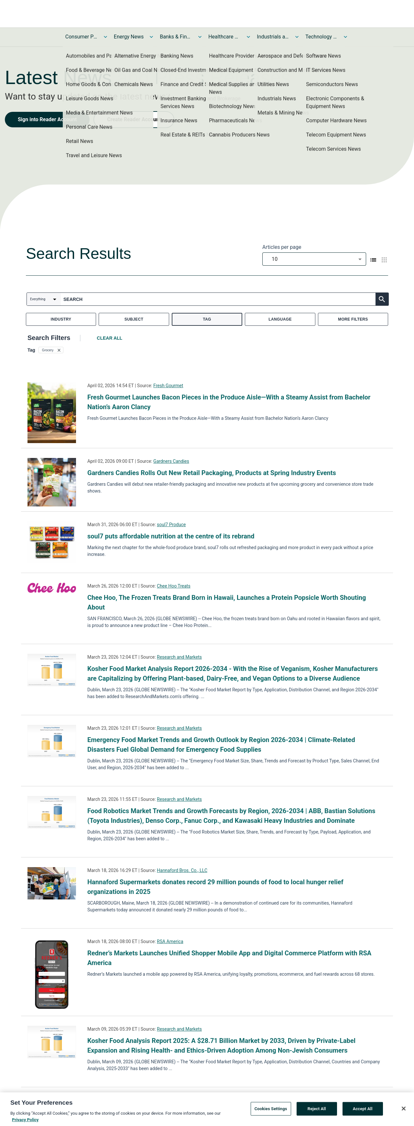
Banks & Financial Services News (176, 37)
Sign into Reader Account (47, 119)
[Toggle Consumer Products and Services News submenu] (105, 37)
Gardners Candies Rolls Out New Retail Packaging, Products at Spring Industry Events (211, 473)
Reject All (317, 1110)
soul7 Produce (171, 524)
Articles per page (281, 247)
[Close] (404, 1110)
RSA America (170, 941)
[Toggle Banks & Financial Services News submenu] (200, 37)
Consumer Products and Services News (81, 37)
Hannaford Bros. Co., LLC (182, 870)
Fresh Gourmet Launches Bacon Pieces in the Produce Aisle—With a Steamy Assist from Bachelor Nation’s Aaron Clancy (228, 402)
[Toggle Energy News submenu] (151, 37)
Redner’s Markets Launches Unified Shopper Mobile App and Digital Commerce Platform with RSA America (229, 958)
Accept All (363, 1110)
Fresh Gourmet (168, 385)
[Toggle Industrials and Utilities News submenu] (297, 37)
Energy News (129, 37)
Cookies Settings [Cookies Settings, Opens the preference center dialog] (271, 1110)
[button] (51, 350)
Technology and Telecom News (321, 37)
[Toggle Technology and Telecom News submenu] (345, 37)
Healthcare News (224, 37)
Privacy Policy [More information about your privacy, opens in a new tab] (25, 1121)
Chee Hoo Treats (174, 586)
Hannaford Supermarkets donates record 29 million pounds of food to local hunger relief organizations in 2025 (215, 887)
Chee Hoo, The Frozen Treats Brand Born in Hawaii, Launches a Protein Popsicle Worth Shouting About (226, 602)
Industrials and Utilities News (273, 37)
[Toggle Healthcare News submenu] (248, 37)
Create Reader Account (134, 119)
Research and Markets (179, 657)
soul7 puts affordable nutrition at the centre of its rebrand (170, 536)
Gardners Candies (171, 461)
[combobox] (314, 259)
